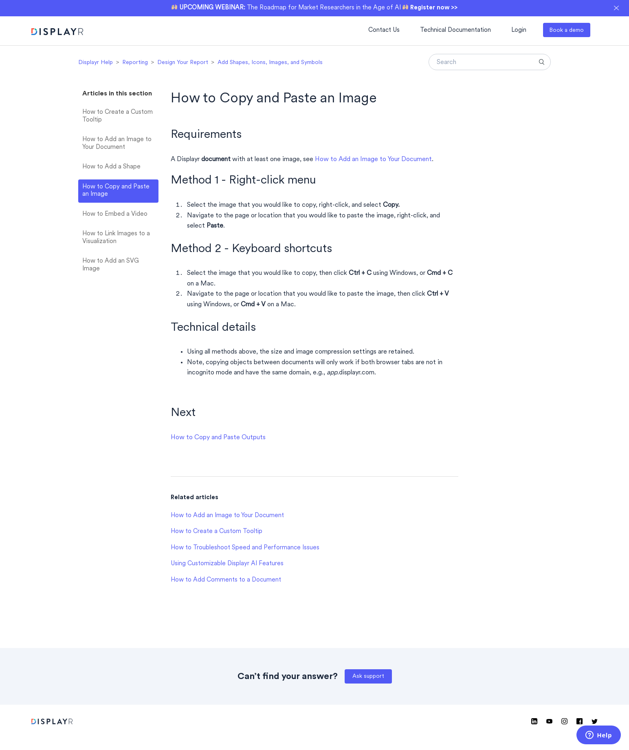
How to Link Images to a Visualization (116, 238)
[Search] (490, 62)
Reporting (135, 63)
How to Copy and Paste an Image (116, 191)
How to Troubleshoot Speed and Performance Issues (245, 548)
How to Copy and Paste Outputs (218, 437)
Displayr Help (95, 63)
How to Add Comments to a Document (226, 580)
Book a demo (566, 30)
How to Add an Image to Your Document (117, 143)
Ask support (368, 676)
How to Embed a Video (114, 214)
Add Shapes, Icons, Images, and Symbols (270, 63)
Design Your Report (182, 63)
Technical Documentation (455, 30)
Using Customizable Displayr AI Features (227, 564)
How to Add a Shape (111, 167)
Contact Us (384, 30)
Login (518, 30)
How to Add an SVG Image (110, 265)
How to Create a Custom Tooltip (117, 116)
